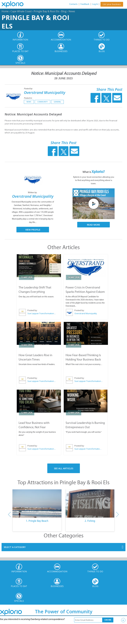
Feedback (84, 4)
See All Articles (63, 468)
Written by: (33, 192)
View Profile (32, 229)
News (72, 11)
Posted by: (28, 88)
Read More (93, 224)
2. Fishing (90, 520)
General (57, 102)
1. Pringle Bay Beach (37, 520)
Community (42, 102)
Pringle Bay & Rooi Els (46, 11)
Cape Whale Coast (21, 11)
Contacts (73, 4)
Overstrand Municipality (44, 92)
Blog (64, 11)
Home (5, 11)
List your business (112, 4)
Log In (95, 4)
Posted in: (28, 98)
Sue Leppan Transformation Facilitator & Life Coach (41, 313)
